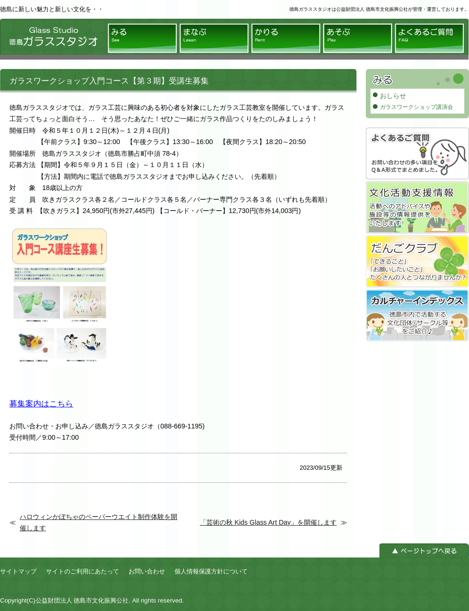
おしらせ (393, 95)
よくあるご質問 (429, 38)
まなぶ (214, 38)
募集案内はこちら (41, 403)
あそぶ (357, 38)
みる (142, 38)
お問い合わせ (147, 571)
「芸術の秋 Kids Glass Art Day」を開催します (268, 522)
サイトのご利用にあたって (82, 571)
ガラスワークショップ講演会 (416, 107)
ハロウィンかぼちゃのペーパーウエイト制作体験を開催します (98, 522)
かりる (285, 38)
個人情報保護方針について (211, 571)
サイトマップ (18, 571)
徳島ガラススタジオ (51, 39)
